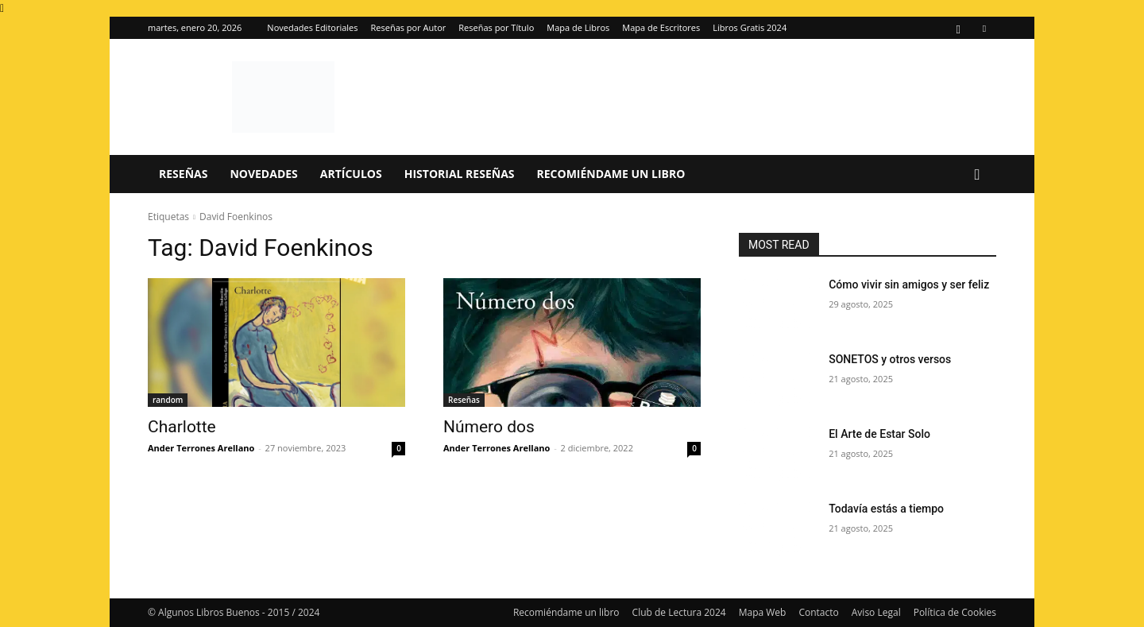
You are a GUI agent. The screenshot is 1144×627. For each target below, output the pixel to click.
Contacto (818, 612)
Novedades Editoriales (312, 27)
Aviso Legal (876, 612)
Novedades (263, 173)
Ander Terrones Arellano (201, 448)
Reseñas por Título (496, 27)
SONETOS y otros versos (890, 359)
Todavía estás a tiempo (886, 508)
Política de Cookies (955, 612)
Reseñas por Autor (408, 27)
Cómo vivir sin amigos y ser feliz (909, 284)
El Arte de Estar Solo (879, 434)
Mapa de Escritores (661, 27)
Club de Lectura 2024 (679, 612)
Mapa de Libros (578, 27)
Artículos (351, 173)
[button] (977, 175)
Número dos (489, 426)
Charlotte (182, 426)
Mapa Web (762, 612)
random (168, 399)
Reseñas (183, 173)
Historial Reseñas (459, 173)
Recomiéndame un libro (611, 173)
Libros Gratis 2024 (749, 27)
